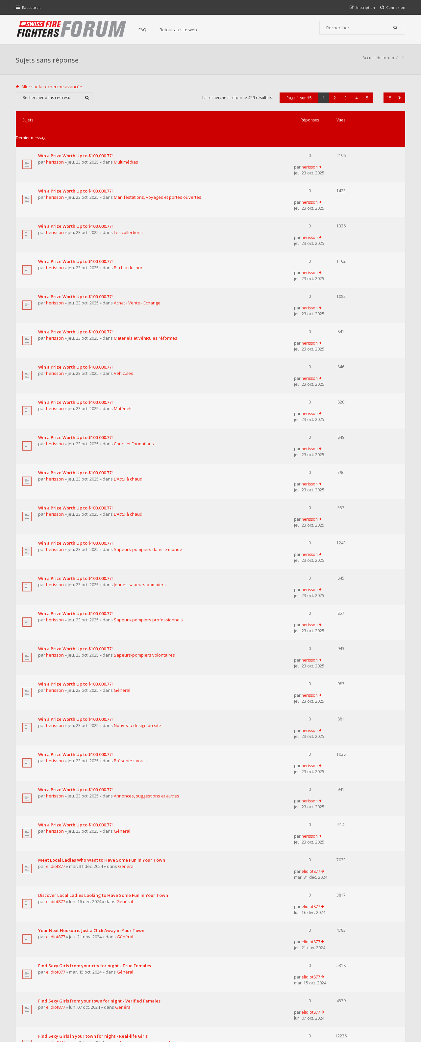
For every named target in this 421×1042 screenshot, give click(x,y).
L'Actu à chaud (128, 370)
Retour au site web (181, 30)
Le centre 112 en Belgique (66, 832)
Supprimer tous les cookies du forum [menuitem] (370, 1008)
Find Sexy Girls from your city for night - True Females (95, 709)
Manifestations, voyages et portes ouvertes (158, 172)
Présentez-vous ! (131, 567)
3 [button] (345, 101)
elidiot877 (56, 641)
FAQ (145, 30)
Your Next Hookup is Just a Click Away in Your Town (92, 684)
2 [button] (334, 101)
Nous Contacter (298, 957)
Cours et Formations (134, 345)
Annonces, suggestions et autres (147, 592)
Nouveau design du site (138, 543)
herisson (55, 148)
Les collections (128, 197)
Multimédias (126, 148)
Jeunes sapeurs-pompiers (140, 444)
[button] (399, 101)
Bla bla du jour (128, 222)
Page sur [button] (298, 101)
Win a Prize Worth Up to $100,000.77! (76, 141)
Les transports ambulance (66, 857)
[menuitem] (392, 7)
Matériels (123, 321)
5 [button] (366, 101)
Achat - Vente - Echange (137, 246)
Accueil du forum (377, 61)
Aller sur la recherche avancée (52, 90)
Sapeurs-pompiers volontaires (145, 493)
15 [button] (388, 101)
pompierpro (59, 839)
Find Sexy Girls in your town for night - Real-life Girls (93, 758)
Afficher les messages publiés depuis (133, 884)
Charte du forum (165, 977)
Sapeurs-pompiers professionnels (149, 469)
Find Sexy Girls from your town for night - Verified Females (100, 734)
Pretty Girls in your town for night (74, 783)
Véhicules (124, 296)
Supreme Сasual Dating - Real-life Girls (79, 808)
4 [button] (356, 101)
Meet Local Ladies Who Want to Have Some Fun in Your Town (102, 635)
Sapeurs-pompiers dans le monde (148, 419)
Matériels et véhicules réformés (146, 271)
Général (122, 518)
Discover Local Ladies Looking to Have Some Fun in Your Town (104, 660)
